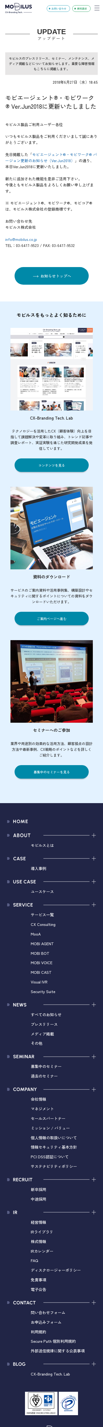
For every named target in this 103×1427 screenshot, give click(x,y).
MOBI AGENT (42, 943)
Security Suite (43, 991)
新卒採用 (38, 1189)
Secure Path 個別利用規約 (53, 1341)
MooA (36, 934)
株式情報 (38, 1241)
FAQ (34, 1260)
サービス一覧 (42, 914)
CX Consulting (43, 924)
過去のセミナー (44, 1076)
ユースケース (42, 891)
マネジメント (42, 1108)
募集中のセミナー (46, 1066)
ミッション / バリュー (50, 1128)
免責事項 (38, 1279)
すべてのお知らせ (46, 1014)
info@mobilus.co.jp (21, 239)
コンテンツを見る (51, 465)
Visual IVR (39, 982)
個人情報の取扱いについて (54, 1137)
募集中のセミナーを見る (52, 772)
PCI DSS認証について (50, 1156)
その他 (36, 1043)
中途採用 (38, 1199)
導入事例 (38, 868)
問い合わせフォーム (48, 1312)
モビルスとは (42, 845)
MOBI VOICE (41, 962)
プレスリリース (44, 1024)
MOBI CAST (41, 972)
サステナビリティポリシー (54, 1166)
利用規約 (38, 1331)
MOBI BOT (40, 953)
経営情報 (38, 1222)
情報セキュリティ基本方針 (54, 1147)
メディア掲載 (42, 1034)
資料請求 (82, 8)
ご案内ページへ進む (51, 618)
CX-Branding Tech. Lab (50, 1374)
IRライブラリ (42, 1232)
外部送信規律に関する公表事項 (58, 1350)
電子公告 (38, 1289)
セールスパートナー (48, 1118)
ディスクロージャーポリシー (56, 1270)
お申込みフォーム (46, 1322)
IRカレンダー (42, 1251)
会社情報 (38, 1099)
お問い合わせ (58, 8)
